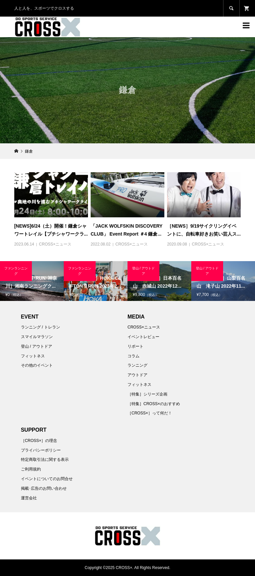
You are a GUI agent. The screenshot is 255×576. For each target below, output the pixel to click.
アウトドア (137, 375)
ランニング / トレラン (40, 327)
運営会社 (29, 498)
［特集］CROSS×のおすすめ (154, 403)
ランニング (137, 365)
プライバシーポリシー (41, 450)
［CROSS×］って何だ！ (150, 413)
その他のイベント (37, 365)
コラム (133, 356)
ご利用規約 (31, 469)
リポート (135, 346)
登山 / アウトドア (36, 346)
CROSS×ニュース (55, 244)
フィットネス (33, 356)
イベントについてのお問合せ (47, 478)
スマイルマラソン (37, 336)
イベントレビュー (143, 336)
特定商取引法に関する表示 (45, 459)
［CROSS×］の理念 (39, 440)
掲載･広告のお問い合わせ (44, 488)
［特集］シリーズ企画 (147, 394)
